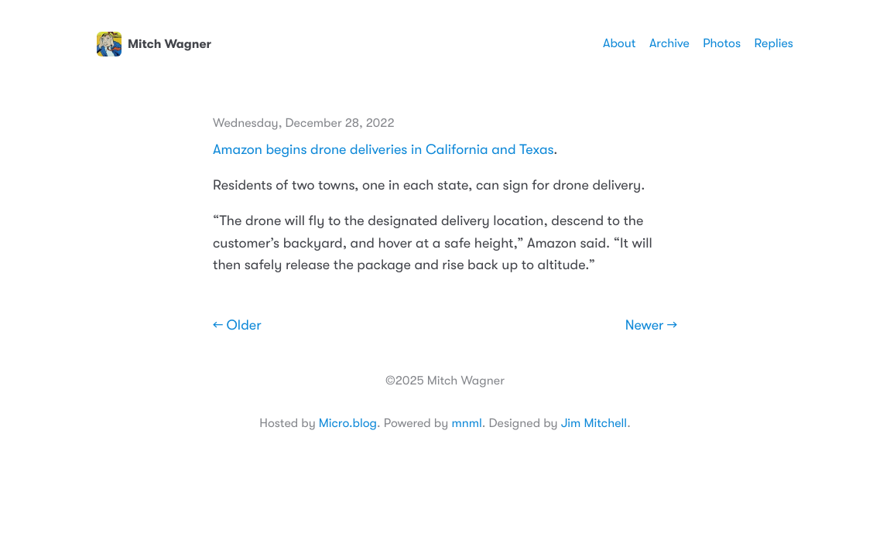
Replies (774, 43)
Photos (722, 43)
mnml (466, 423)
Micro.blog (348, 423)
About (619, 43)
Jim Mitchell (594, 423)
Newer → (651, 325)
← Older (237, 325)
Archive (669, 43)
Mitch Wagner (154, 44)
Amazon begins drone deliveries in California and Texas (383, 150)
